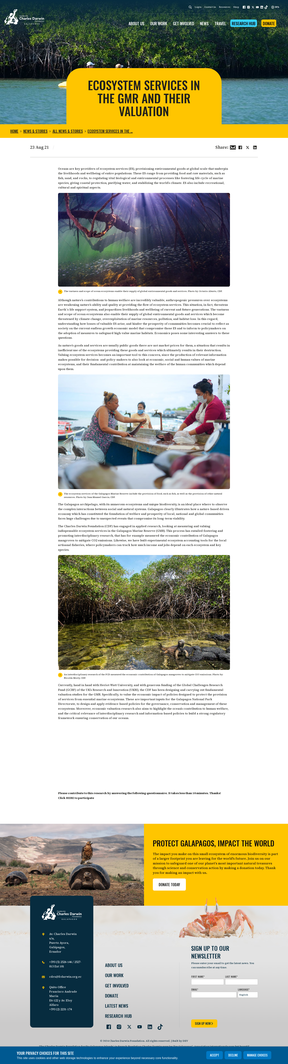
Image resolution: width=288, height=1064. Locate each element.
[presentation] (219, 1008)
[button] (244, 7)
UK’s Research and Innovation (107, 690)
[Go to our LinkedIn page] (148, 1025)
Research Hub (243, 23)
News (204, 23)
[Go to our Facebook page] (107, 1025)
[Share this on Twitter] (248, 147)
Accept (214, 1055)
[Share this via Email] (233, 147)
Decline (233, 1055)
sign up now (204, 1023)
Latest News (116, 1006)
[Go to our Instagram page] (117, 1025)
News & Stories (35, 131)
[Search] (190, 7)
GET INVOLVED (183, 23)
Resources (224, 7)
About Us (114, 965)
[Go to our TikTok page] (158, 1025)
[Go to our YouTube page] (138, 1025)
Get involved (117, 985)
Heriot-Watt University (116, 685)
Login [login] (198, 7)
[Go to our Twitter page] (128, 1025)
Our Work (114, 975)
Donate (269, 23)
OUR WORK (158, 23)
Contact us (210, 7)
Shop (236, 7)
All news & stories (68, 131)
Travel (220, 23)
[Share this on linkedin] (255, 147)
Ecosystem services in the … (110, 131)
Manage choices (257, 1055)
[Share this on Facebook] (240, 147)
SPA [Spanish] (275, 7)
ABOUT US (136, 23)
